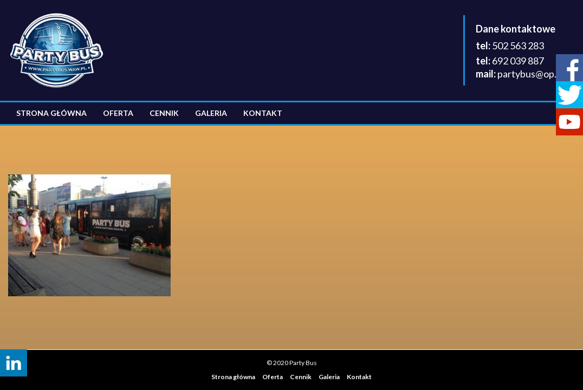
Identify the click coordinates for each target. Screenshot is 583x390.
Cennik (164, 113)
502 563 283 (518, 45)
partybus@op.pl (530, 74)
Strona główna (51, 113)
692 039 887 (518, 61)
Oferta (118, 113)
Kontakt (262, 113)
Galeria (211, 113)
